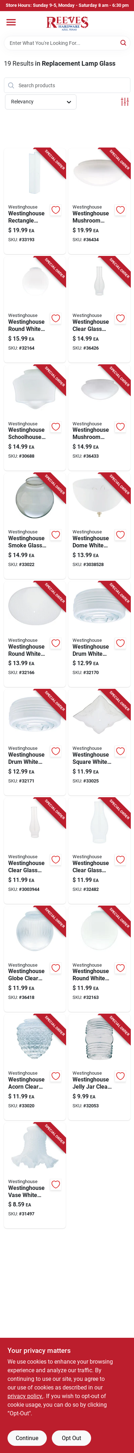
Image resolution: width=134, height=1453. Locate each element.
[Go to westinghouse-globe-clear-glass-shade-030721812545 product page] (35, 959)
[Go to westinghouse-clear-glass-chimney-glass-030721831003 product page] (99, 310)
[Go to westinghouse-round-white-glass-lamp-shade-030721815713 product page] (35, 310)
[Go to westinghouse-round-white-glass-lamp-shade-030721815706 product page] (99, 959)
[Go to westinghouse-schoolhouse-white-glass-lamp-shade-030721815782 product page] (35, 418)
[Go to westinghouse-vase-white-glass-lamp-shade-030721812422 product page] (35, 1176)
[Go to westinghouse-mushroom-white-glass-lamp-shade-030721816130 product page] (99, 418)
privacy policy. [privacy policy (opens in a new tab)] (25, 1396)
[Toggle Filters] (125, 102)
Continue (27, 1438)
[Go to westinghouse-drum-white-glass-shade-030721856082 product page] (35, 742)
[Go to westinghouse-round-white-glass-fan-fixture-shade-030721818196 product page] (35, 634)
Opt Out (71, 1438)
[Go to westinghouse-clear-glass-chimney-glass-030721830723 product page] (35, 851)
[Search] (124, 42)
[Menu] (11, 22)
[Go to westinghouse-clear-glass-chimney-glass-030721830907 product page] (99, 851)
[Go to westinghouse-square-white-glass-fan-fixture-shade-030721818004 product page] (99, 742)
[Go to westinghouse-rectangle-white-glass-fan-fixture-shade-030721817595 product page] (35, 201)
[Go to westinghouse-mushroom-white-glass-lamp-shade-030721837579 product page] (99, 201)
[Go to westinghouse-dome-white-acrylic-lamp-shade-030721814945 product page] (99, 526)
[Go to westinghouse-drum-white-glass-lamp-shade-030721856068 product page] (99, 634)
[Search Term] (67, 43)
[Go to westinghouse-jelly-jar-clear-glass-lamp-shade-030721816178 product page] (99, 1067)
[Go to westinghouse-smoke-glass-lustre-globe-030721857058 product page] (35, 526)
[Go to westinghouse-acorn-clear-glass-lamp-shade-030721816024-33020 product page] (35, 1067)
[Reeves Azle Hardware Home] (67, 23)
